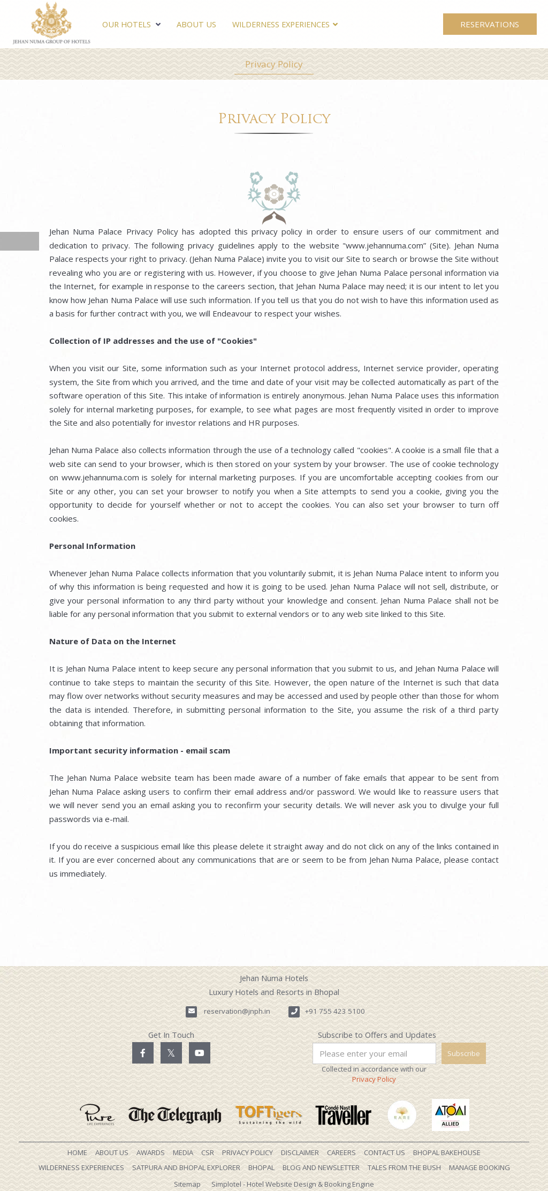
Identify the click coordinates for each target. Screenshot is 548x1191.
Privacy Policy (274, 64)
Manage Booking (479, 1167)
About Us (196, 24)
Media (183, 1152)
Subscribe (463, 1053)
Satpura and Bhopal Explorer (186, 1167)
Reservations (489, 24)
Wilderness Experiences (281, 24)
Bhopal (261, 1167)
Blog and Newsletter (321, 1167)
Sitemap (187, 1184)
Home (77, 1152)
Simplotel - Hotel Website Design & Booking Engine (292, 1184)
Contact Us (384, 1152)
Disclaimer (300, 1152)
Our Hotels (131, 24)
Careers (341, 1152)
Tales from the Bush (404, 1167)
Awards (150, 1152)
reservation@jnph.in (237, 1011)
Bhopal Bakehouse (447, 1152)
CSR (207, 1152)
